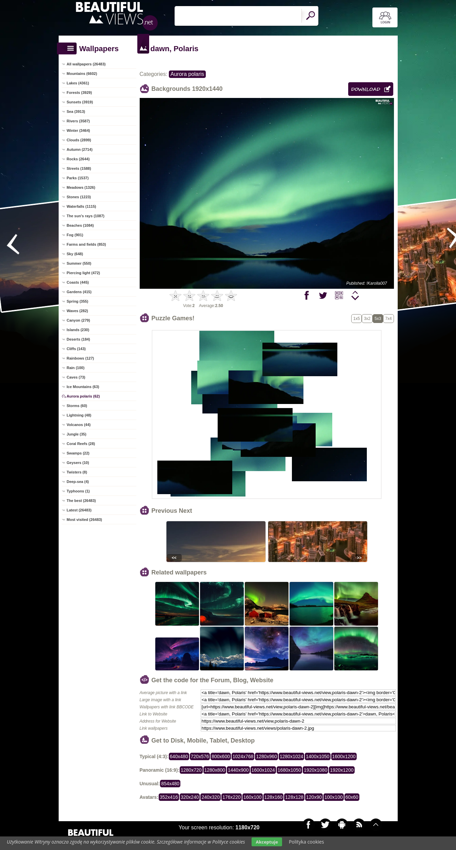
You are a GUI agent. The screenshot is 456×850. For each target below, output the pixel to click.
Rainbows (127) (80, 358)
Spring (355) (77, 301)
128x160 (273, 797)
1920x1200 (341, 770)
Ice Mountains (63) (83, 387)
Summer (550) (79, 263)
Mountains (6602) (82, 74)
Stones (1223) (79, 197)
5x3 (378, 318)
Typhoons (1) (78, 491)
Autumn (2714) (80, 149)
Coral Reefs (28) (81, 444)
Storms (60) (77, 406)
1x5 (356, 318)
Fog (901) (75, 235)
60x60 (351, 797)
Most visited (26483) (84, 520)
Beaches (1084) (80, 225)
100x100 (333, 797)
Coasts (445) (78, 282)
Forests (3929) (79, 92)
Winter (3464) (78, 130)
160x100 (252, 797)
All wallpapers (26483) (86, 64)
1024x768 (243, 756)
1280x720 (191, 770)
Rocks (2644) (78, 159)
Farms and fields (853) (86, 244)
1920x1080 (315, 770)
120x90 (314, 797)
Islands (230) (78, 330)
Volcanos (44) (79, 425)
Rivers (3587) (78, 121)
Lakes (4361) (78, 83)
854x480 (170, 783)
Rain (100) (76, 368)
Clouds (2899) (79, 140)
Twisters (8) (77, 472)
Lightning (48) (79, 415)
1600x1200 (344, 756)
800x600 (221, 756)
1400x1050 (317, 756)
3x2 (367, 318)
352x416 (169, 797)
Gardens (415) (79, 292)
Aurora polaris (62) (83, 396)
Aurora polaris (187, 74)
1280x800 (214, 770)
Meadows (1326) (81, 187)
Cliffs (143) (76, 349)
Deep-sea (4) (78, 482)
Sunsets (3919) (80, 102)
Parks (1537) (78, 178)
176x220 (231, 797)
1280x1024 (291, 756)
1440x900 (238, 770)
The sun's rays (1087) (85, 216)
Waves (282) (77, 311)
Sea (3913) (76, 111)
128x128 (294, 797)
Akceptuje (267, 842)
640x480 (179, 756)
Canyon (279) (78, 320)
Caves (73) (76, 377)
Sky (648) (75, 254)
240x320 (210, 797)
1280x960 (266, 756)
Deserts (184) (78, 339)
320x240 (190, 797)
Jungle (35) (76, 434)
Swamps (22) (78, 453)
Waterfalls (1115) (81, 206)
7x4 (388, 318)
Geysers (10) (78, 463)
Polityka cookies (306, 841)
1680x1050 (289, 770)
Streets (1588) (79, 168)
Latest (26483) (79, 510)
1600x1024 (263, 770)
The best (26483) (81, 501)
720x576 (200, 756)
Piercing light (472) (83, 273)
